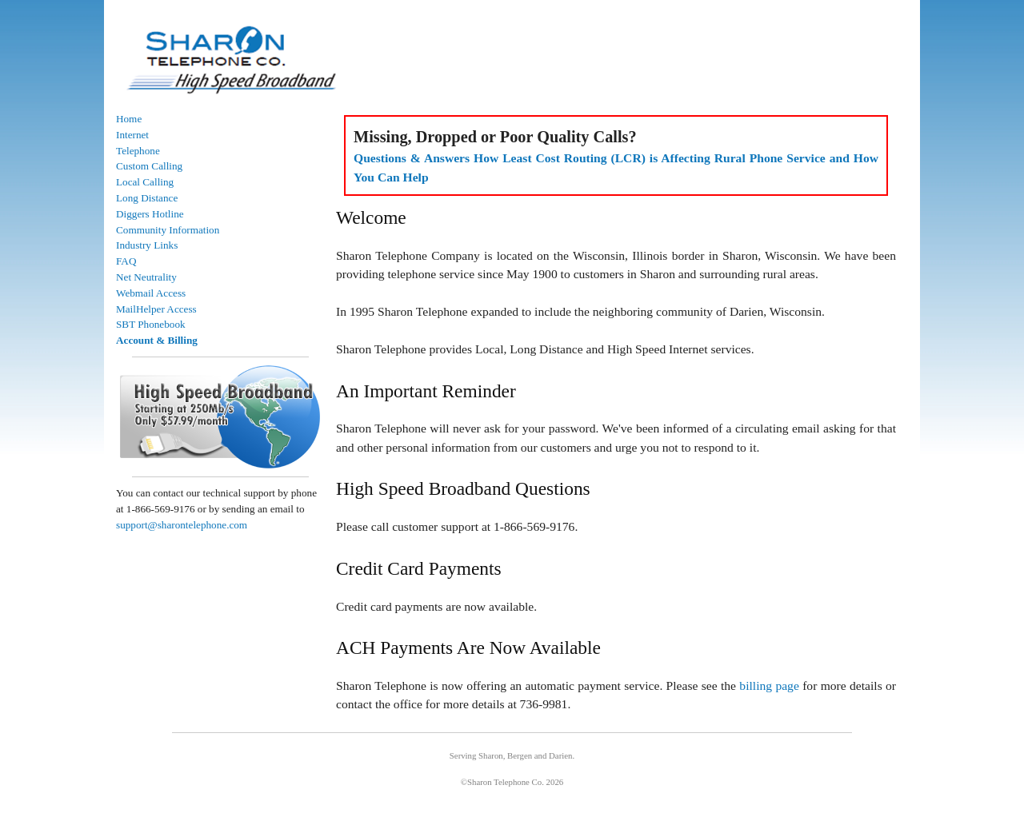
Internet (132, 135)
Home (129, 119)
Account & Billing (157, 340)
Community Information (167, 230)
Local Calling (145, 182)
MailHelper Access (156, 309)
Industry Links (147, 245)
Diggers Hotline (150, 214)
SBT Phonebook (151, 324)
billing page (768, 685)
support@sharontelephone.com (181, 525)
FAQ (126, 261)
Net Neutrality (146, 277)
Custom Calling (149, 166)
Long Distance (147, 198)
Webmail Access (151, 293)
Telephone (138, 151)
